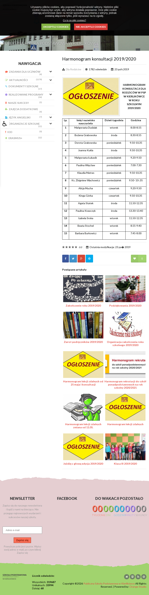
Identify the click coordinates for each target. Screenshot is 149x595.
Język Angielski (23, 117)
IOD (23, 132)
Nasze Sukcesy (23, 102)
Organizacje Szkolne (23, 124)
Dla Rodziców (73, 69)
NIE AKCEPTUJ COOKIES (91, 26)
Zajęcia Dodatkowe (23, 110)
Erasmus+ (23, 138)
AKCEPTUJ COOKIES (55, 26)
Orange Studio (137, 586)
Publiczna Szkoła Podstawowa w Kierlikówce (109, 583)
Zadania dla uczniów (23, 72)
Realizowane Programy (24, 95)
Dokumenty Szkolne (23, 87)
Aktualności (23, 80)
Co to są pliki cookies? (74, 20)
